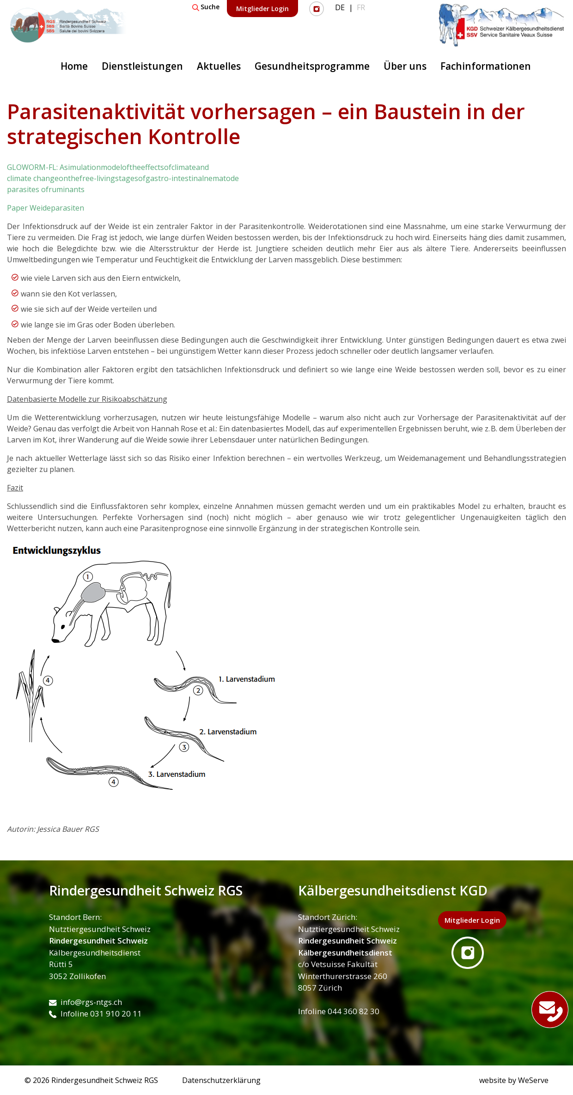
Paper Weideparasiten (45, 208)
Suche (205, 6)
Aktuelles (219, 66)
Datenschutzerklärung (221, 1080)
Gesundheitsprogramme (312, 66)
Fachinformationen (485, 66)
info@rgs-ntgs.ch (85, 1002)
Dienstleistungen (142, 66)
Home (74, 66)
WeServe (533, 1080)
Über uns (405, 66)
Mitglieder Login (262, 8)
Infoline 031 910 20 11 (95, 1013)
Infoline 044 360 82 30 (338, 1011)
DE (340, 7)
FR (361, 7)
